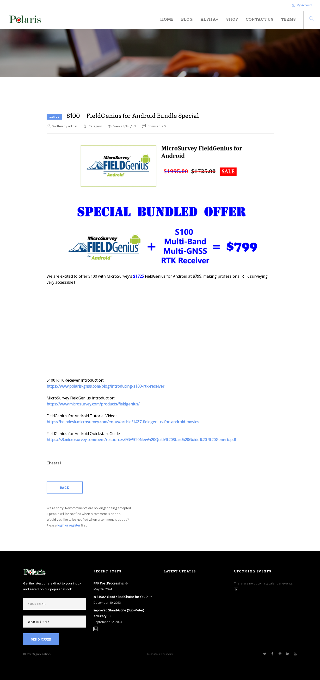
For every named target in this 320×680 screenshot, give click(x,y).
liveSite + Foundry (160, 654)
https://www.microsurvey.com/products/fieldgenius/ (93, 404)
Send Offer (41, 639)
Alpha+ (209, 19)
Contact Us (259, 19)
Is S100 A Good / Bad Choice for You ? (120, 597)
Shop (232, 19)
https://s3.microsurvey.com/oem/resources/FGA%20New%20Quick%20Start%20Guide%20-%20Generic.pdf (141, 439)
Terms (288, 19)
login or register (68, 525)
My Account (302, 5)
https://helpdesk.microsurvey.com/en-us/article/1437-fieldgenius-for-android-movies (123, 421)
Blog (187, 19)
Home (166, 19)
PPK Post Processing (108, 583)
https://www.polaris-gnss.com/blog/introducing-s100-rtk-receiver (105, 386)
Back (64, 487)
